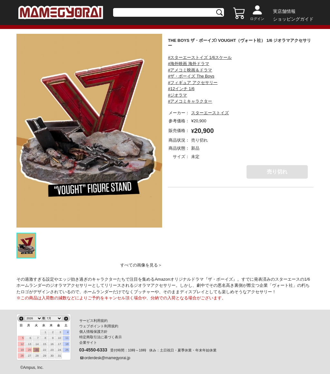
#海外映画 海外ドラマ (188, 63)
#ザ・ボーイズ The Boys (191, 76)
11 (67, 338)
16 (51, 344)
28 (37, 355)
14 (37, 344)
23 (51, 349)
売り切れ (277, 171)
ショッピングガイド (293, 19)
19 (22, 349)
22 (44, 349)
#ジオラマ (177, 95)
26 (22, 355)
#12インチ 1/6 (181, 88)
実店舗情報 (284, 11)
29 (44, 355)
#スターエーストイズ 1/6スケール (200, 57)
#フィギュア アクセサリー (193, 82)
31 (59, 355)
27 (29, 355)
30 (51, 355)
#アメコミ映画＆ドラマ (190, 70)
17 (59, 344)
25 (67, 349)
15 (44, 344)
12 (22, 344)
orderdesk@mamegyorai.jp (107, 358)
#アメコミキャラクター (190, 101)
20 (29, 349)
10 (59, 338)
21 (37, 349)
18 (67, 344)
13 (29, 344)
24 (59, 349)
